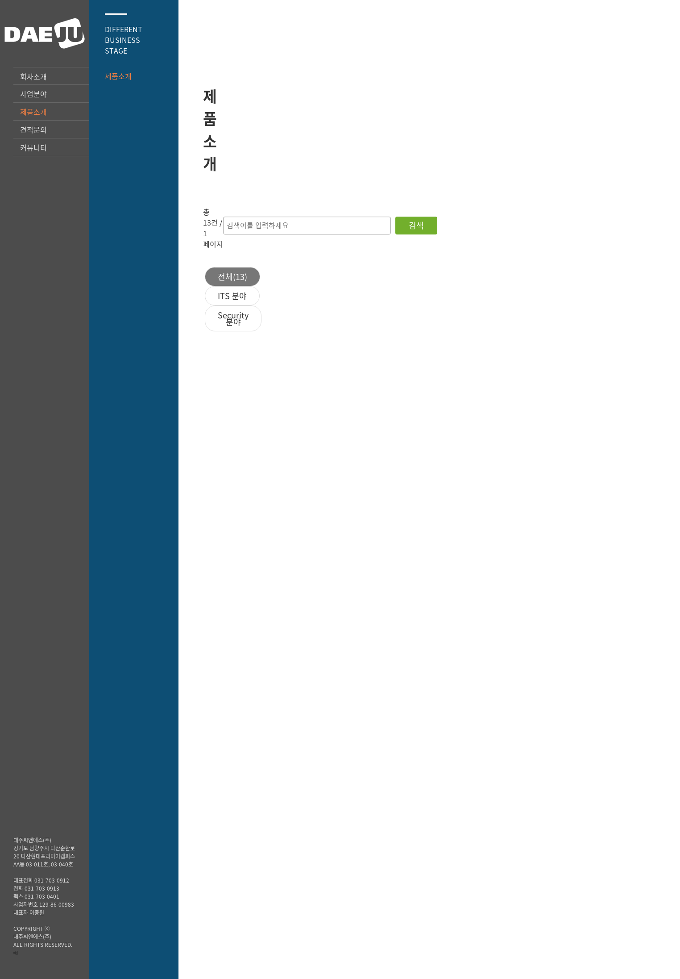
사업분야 (33, 93)
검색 (577, 147)
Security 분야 (460, 188)
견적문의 (33, 129)
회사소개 (33, 76)
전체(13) (329, 188)
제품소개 (33, 111)
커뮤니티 (33, 147)
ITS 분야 (390, 188)
